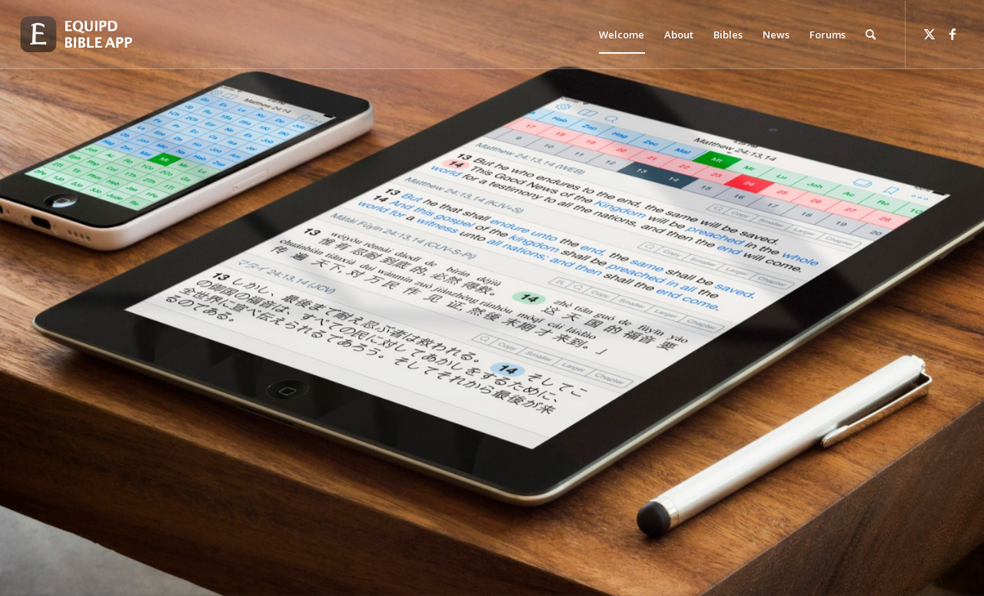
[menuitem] (621, 34)
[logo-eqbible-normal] (94, 34)
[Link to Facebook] (952, 33)
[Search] (871, 34)
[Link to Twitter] (929, 33)
